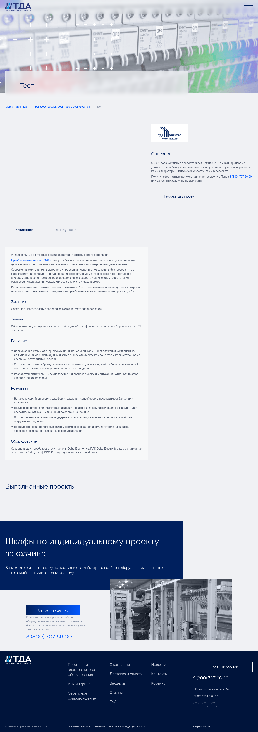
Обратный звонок (223, 667)
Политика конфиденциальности (126, 726)
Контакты (159, 674)
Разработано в (209, 726)
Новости (158, 664)
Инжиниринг (79, 684)
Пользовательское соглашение (86, 726)
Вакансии (118, 683)
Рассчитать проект (180, 196)
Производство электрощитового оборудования (83, 669)
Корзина (158, 683)
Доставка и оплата (126, 674)
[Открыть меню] (248, 7)
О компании (120, 664)
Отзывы (116, 692)
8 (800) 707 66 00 (241, 176)
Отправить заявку (53, 610)
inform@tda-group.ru (206, 696)
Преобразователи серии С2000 (31, 260)
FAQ (113, 702)
